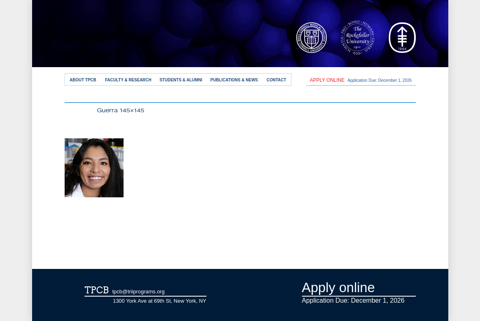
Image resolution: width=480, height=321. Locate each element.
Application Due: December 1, (361, 80)
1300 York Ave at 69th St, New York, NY (159, 301)
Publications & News (234, 80)
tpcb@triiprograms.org (138, 291)
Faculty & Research (128, 80)
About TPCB (83, 80)
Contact (276, 80)
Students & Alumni (180, 80)
